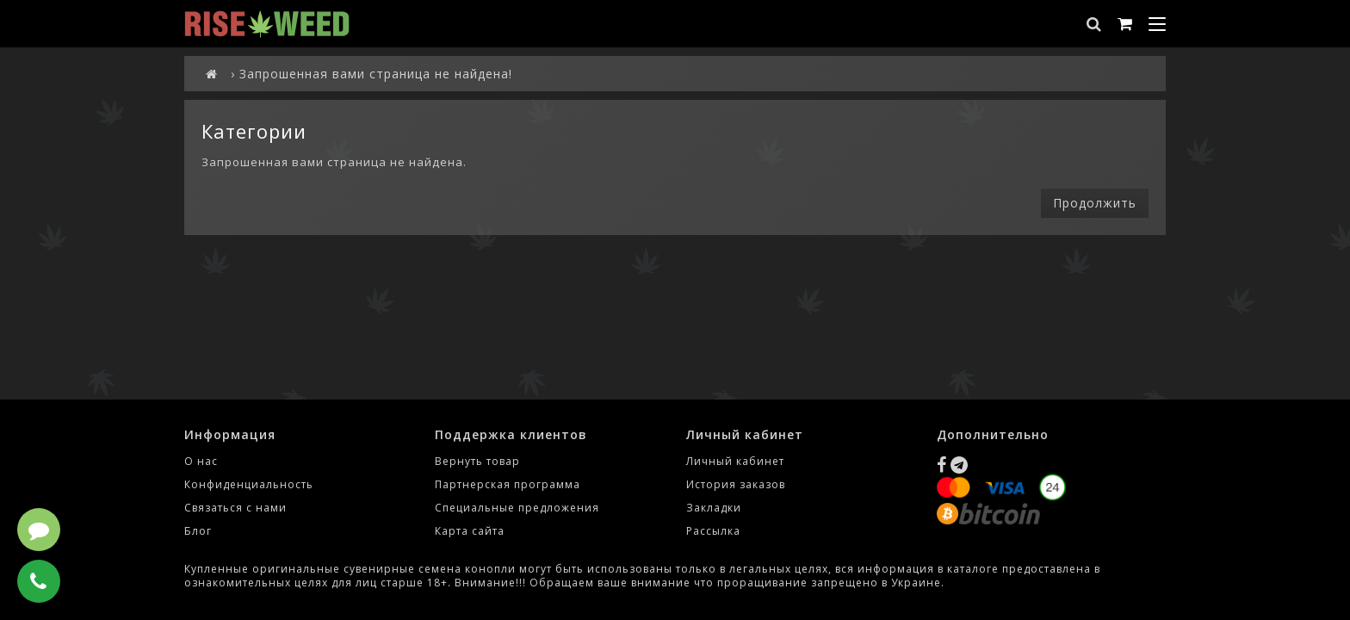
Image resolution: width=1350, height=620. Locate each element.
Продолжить (1094, 203)
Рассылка (713, 531)
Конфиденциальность (248, 484)
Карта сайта (470, 531)
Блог (198, 531)
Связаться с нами (235, 507)
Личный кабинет (735, 461)
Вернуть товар (477, 461)
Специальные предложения (517, 507)
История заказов (735, 484)
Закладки (713, 507)
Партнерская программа (507, 484)
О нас (201, 461)
